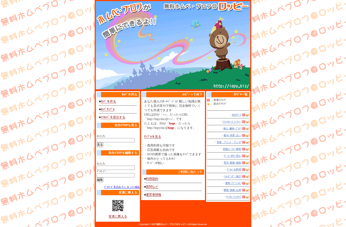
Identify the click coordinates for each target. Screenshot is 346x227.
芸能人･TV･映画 (232, 149)
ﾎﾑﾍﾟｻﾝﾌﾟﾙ (108, 109)
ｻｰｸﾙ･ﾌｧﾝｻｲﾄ (233, 196)
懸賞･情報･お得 (232, 190)
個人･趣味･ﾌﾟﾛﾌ (232, 128)
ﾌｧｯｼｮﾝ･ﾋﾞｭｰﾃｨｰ (231, 121)
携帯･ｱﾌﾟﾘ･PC (233, 183)
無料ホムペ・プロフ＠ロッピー (171, 224)
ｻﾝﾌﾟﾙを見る (152, 136)
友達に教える (118, 216)
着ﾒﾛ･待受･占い (232, 135)
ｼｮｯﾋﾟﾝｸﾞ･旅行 (232, 176)
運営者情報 (153, 194)
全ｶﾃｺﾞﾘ (236, 114)
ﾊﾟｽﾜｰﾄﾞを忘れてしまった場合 (122, 187)
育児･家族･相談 (232, 162)
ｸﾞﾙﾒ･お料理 (234, 169)
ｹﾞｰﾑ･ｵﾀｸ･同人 (232, 155)
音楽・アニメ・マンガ (229, 142)
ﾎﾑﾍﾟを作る (108, 101)
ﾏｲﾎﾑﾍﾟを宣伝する (113, 117)
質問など (152, 186)
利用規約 (152, 178)
